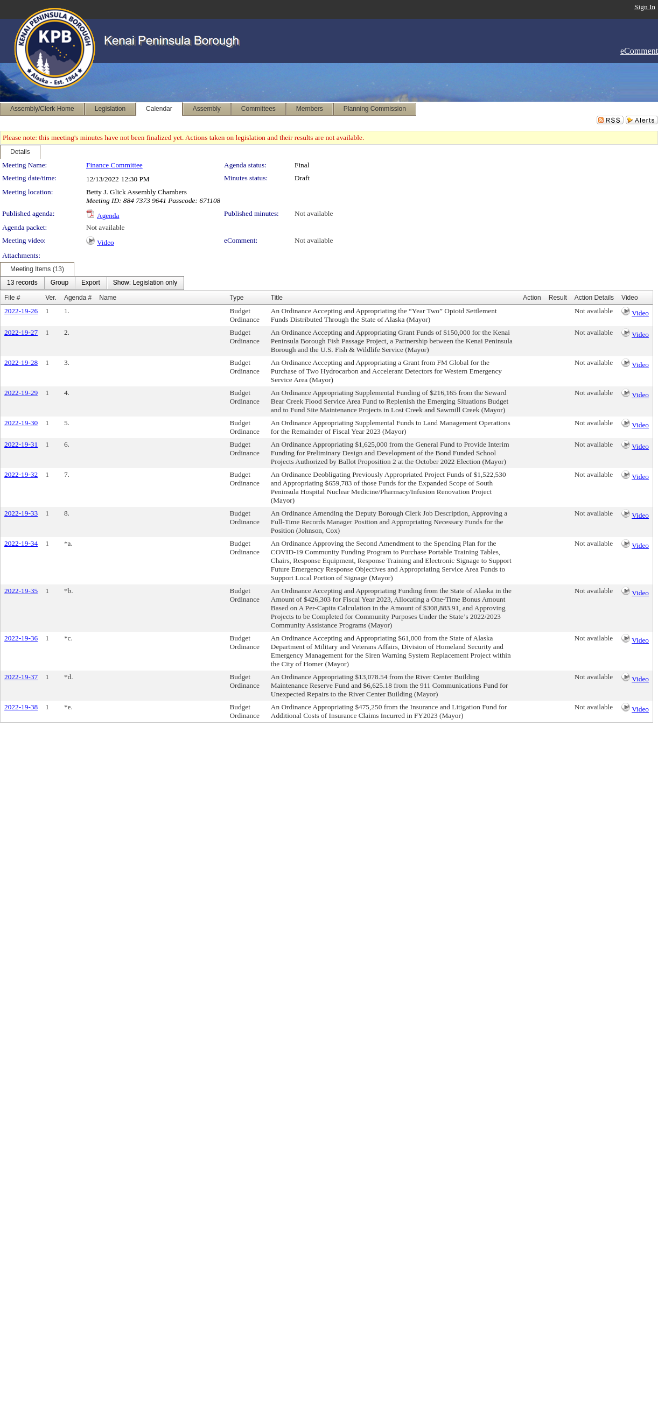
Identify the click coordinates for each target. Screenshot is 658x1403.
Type (236, 297)
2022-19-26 (21, 311)
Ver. (51, 297)
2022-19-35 (21, 591)
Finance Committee (114, 165)
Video (105, 242)
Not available (314, 213)
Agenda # (78, 297)
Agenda (108, 215)
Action (532, 297)
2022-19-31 (21, 444)
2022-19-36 (21, 638)
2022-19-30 (21, 423)
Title (277, 297)
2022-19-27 (21, 332)
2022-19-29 (21, 393)
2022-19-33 (21, 513)
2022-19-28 (21, 362)
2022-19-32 (21, 474)
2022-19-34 (21, 543)
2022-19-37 (21, 677)
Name (107, 297)
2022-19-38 (21, 707)
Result (558, 297)
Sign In (644, 7)
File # (12, 297)
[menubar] (92, 283)
